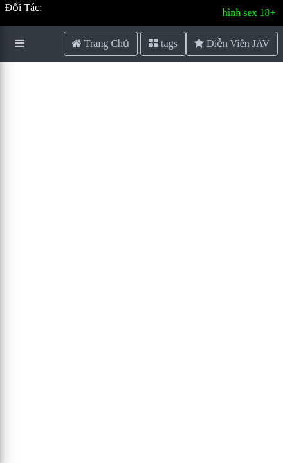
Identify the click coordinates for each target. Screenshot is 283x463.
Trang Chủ (100, 43)
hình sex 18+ (249, 12)
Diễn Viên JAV (231, 43)
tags (163, 43)
